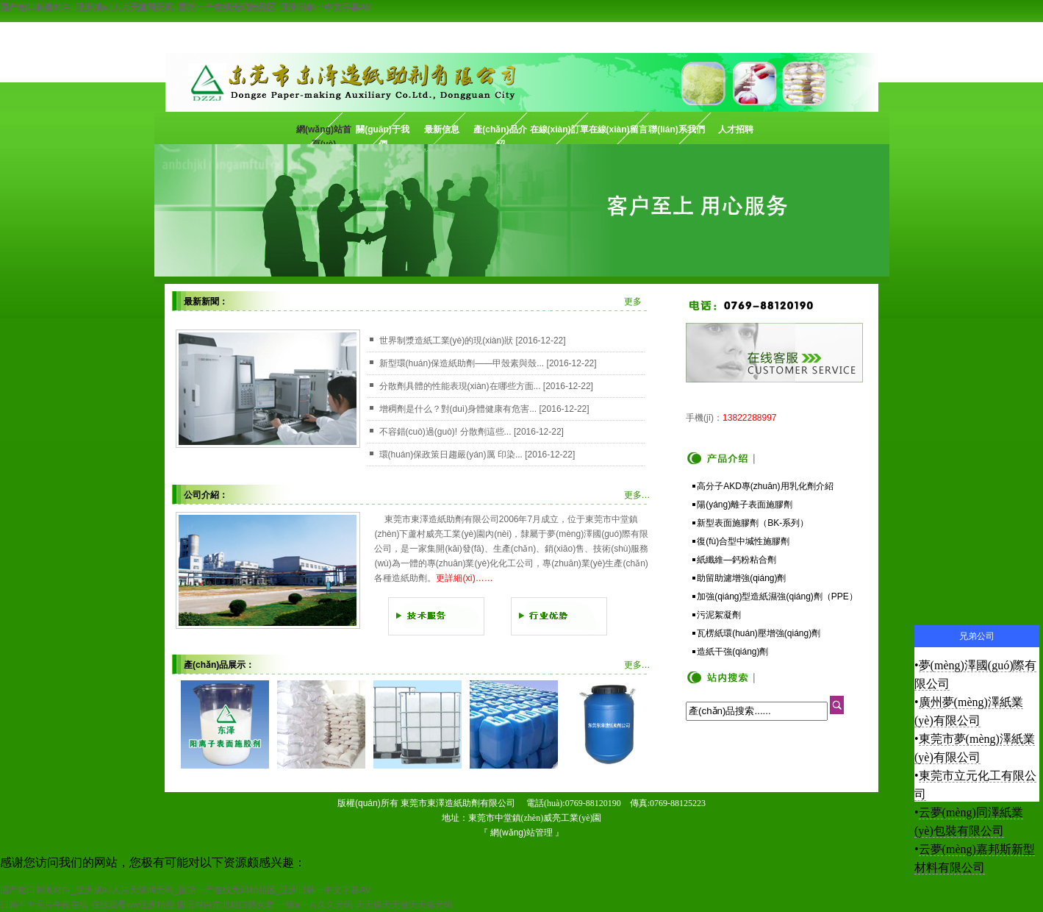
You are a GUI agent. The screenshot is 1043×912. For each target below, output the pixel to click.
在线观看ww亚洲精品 (132, 904)
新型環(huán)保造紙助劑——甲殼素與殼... (462, 363)
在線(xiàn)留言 (618, 129)
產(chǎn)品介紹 (499, 134)
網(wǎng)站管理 (521, 832)
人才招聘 (735, 129)
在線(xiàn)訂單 (559, 129)
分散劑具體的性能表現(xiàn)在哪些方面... (460, 386)
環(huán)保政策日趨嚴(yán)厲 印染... (451, 454)
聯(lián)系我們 (676, 129)
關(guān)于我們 (382, 134)
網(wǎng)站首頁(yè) (323, 134)
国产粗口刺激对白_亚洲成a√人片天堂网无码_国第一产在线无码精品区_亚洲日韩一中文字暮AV (185, 7)
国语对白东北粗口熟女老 (225, 904)
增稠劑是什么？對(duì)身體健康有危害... (458, 409)
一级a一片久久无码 (315, 904)
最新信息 (441, 129)
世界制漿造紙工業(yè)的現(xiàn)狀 (446, 340)
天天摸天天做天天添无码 (404, 904)
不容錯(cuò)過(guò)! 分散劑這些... (445, 432)
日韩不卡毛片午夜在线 (44, 904)
